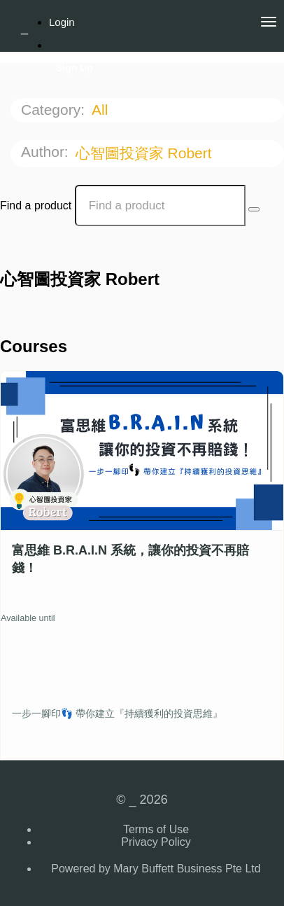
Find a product (35, 205)
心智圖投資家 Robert (146, 153)
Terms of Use (156, 829)
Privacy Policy (156, 842)
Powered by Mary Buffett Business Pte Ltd (155, 868)
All (102, 110)
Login (62, 22)
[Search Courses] (254, 209)
